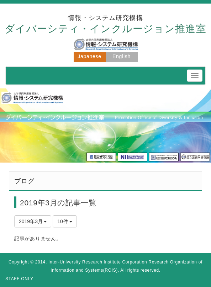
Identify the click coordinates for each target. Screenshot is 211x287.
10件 (64, 221)
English (121, 56)
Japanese (89, 56)
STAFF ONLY (19, 278)
